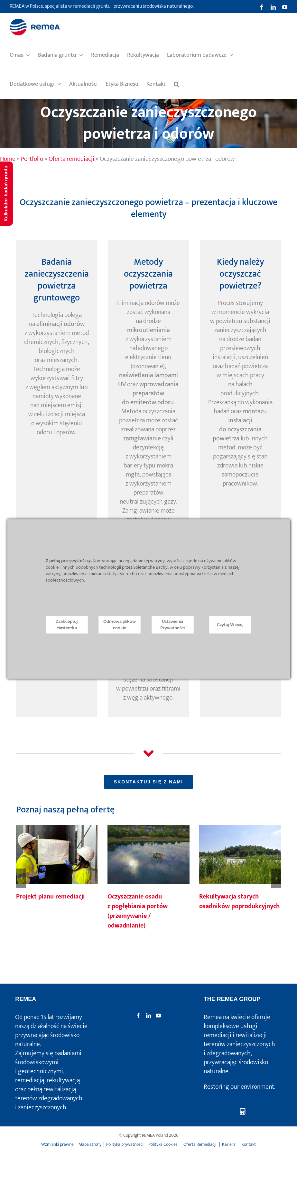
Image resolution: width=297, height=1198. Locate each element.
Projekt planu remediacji (50, 896)
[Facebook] (138, 1015)
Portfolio (32, 158)
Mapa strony (90, 1144)
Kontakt (248, 1144)
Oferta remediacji (71, 158)
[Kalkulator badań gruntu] (243, 1111)
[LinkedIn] (148, 1015)
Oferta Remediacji (200, 1144)
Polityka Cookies (163, 1144)
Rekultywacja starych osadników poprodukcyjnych (239, 901)
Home (7, 158)
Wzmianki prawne (57, 1144)
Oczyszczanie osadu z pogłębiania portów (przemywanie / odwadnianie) (137, 911)
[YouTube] (158, 1015)
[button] (176, 84)
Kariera (229, 1144)
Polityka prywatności (125, 1144)
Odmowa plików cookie (119, 624)
